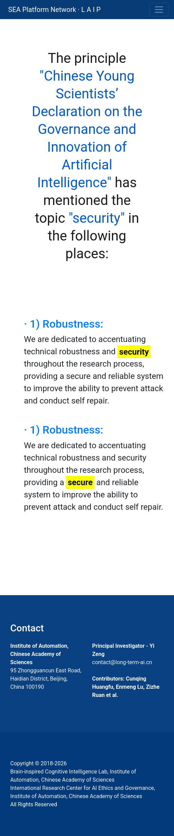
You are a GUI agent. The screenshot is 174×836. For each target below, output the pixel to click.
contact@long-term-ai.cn (122, 662)
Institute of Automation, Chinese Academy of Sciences (39, 654)
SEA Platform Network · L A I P (54, 9)
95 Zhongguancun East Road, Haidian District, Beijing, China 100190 (45, 678)
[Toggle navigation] (159, 9)
